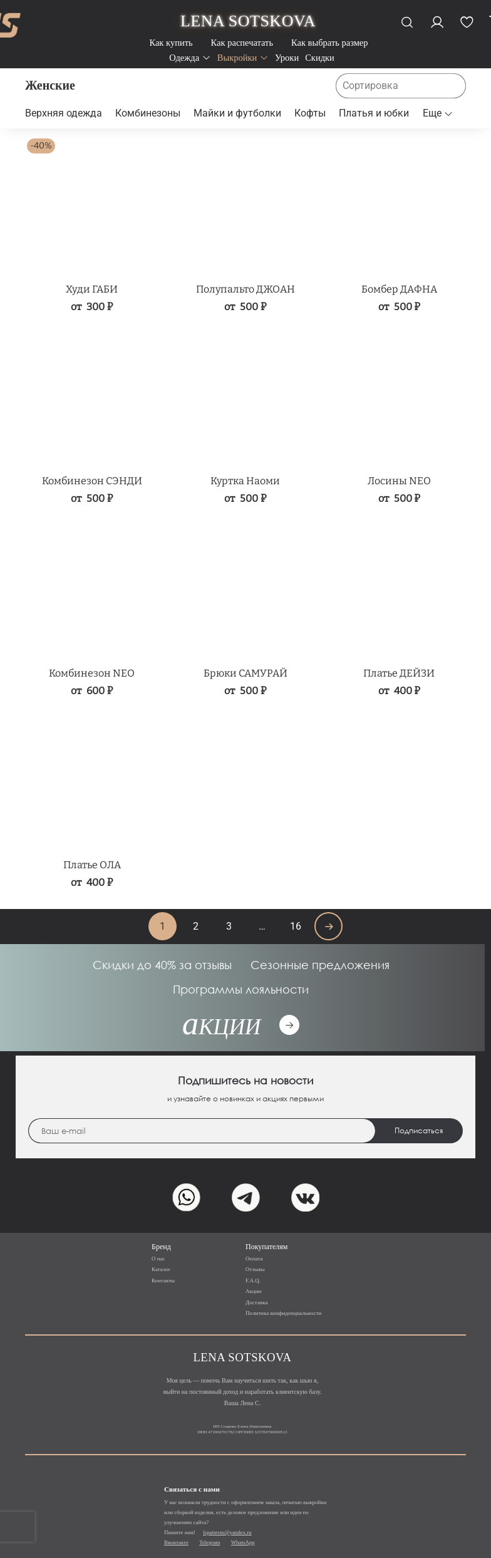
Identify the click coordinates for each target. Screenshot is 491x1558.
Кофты (310, 113)
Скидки (319, 58)
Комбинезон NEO (92, 673)
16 (295, 926)
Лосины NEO (399, 481)
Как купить (170, 43)
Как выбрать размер (329, 43)
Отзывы (255, 1269)
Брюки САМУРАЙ (245, 673)
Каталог (161, 1269)
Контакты (163, 1280)
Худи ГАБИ (92, 289)
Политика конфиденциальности (283, 1313)
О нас (158, 1258)
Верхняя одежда (63, 113)
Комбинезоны (147, 113)
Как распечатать (242, 43)
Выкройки (243, 58)
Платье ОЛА (92, 865)
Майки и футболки (237, 113)
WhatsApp (243, 1542)
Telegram (209, 1542)
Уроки (287, 58)
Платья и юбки (374, 113)
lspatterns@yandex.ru (227, 1532)
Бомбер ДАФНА (399, 289)
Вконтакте (176, 1542)
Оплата (254, 1258)
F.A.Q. (253, 1280)
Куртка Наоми (245, 481)
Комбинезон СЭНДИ (92, 481)
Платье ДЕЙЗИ (399, 673)
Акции (253, 1291)
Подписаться (419, 1130)
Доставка (256, 1302)
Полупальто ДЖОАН (245, 289)
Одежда (190, 58)
